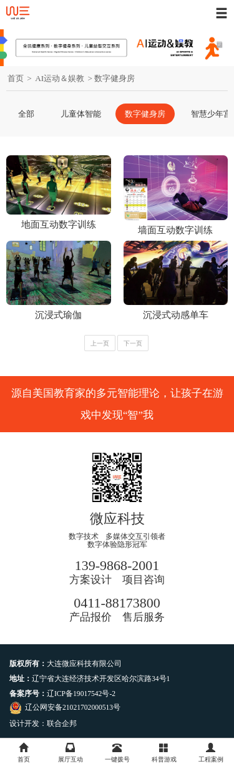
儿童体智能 (81, 113)
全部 (26, 113)
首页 (15, 78)
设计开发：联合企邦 (43, 724)
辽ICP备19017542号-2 (81, 694)
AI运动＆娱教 (59, 78)
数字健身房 (145, 113)
